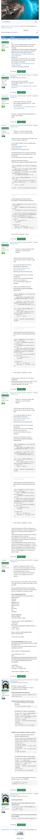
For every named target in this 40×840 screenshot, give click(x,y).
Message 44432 (13, 39)
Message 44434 (13, 75)
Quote (23, 71)
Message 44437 (13, 95)
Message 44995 (13, 793)
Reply (19, 71)
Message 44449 (13, 242)
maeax (3, 75)
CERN (21, 838)
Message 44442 (13, 125)
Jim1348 (4, 125)
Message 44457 (13, 392)
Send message (5, 42)
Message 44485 (13, 560)
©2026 (20, 838)
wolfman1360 (5, 39)
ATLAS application (14, 26)
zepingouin (5, 680)
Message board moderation (7, 27)
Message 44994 (13, 679)
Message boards (5, 26)
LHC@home (6, 22)
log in (16, 32)
